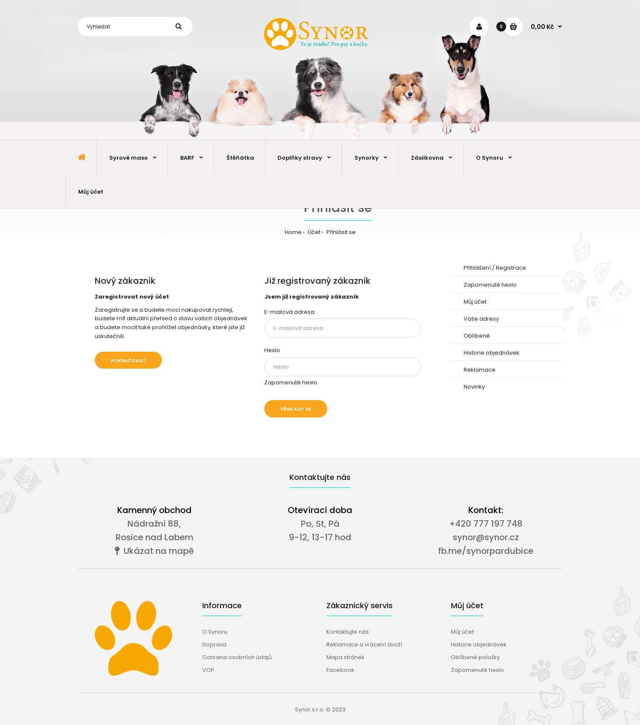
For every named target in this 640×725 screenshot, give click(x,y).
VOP (208, 670)
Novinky (474, 387)
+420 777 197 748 (486, 524)
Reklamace (480, 370)
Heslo (272, 350)
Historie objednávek (491, 353)
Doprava (214, 644)
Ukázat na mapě (154, 551)
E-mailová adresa (289, 312)
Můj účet (475, 302)
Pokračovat (128, 360)
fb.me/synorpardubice (485, 551)
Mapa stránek (345, 657)
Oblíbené (477, 336)
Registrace (511, 268)
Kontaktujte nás (347, 632)
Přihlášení (477, 268)
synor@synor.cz (486, 537)
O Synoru (214, 632)
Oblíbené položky (475, 657)
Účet (313, 232)
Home (293, 232)
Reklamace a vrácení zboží (364, 644)
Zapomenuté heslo (290, 382)
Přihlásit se (340, 232)
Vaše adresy (481, 319)
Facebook (340, 670)
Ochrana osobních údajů (237, 657)
